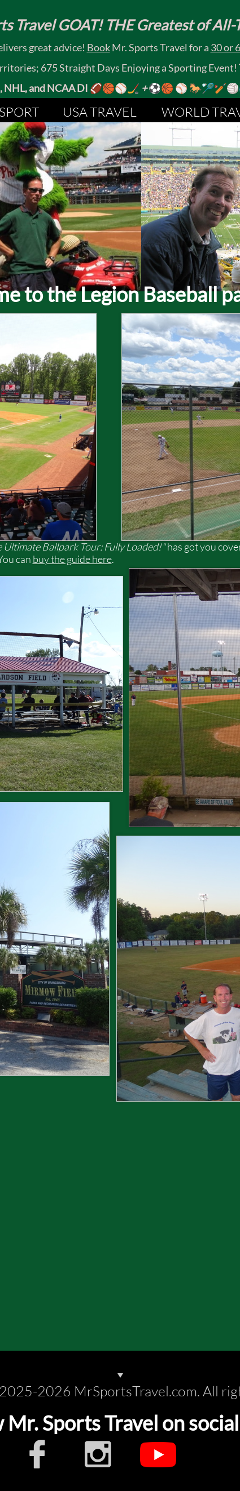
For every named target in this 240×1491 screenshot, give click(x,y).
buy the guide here (72, 559)
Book (98, 47)
